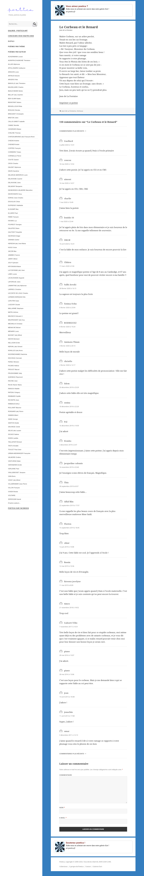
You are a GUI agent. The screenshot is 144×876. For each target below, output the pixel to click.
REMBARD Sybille (14, 396)
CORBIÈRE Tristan (14, 152)
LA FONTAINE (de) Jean (16, 270)
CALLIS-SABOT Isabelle (16, 121)
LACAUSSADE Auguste (16, 278)
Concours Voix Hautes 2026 (21, 36)
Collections (63, 866)
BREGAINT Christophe (16, 114)
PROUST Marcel (13, 369)
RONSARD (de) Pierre (15, 411)
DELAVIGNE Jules (14, 182)
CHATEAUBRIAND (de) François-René (21, 136)
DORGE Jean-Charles (15, 198)
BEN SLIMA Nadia (14, 98)
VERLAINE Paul (13, 468)
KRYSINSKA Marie (14, 266)
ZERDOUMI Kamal (14, 499)
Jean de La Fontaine (69, 111)
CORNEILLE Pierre (14, 156)
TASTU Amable (13, 446)
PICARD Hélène (13, 365)
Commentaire (65, 775)
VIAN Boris (11, 476)
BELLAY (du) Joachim (15, 95)
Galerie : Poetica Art (18, 30)
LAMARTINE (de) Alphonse (17, 285)
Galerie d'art (97, 866)
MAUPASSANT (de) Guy (16, 320)
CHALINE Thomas (14, 133)
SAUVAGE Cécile (14, 427)
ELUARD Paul (13, 213)
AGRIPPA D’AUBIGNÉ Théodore (19, 60)
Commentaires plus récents (71, 131)
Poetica (62, 862)
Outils (11, 41)
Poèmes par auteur (17, 52)
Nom (62, 807)
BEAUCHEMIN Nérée (15, 91)
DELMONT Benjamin (15, 186)
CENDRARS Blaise (14, 129)
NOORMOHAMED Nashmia (17, 354)
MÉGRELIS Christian (15, 324)
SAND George (13, 419)
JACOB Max (12, 251)
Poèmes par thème (16, 46)
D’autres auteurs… (14, 503)
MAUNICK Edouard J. (15, 316)
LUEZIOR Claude (14, 304)
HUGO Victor (12, 247)
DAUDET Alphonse (14, 167)
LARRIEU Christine (14, 289)
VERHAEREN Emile (15, 465)
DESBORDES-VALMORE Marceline (20, 190)
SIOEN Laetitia (13, 438)
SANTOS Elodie (13, 423)
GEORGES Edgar (14, 236)
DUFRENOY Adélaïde (15, 205)
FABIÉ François (13, 217)
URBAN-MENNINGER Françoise (19, 453)
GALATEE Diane (13, 228)
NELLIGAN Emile (14, 343)
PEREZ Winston (13, 362)
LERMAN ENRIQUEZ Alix (16, 297)
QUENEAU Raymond (15, 377)
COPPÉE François (14, 148)
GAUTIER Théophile (15, 232)
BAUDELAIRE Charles (15, 87)
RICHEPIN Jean (13, 400)
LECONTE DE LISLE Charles (18, 293)
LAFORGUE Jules (14, 282)
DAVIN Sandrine (13, 171)
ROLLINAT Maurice (14, 407)
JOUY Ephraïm (13, 262)
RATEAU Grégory (14, 392)
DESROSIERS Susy (15, 194)
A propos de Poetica (76, 866)
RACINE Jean (12, 381)
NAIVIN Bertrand (13, 339)
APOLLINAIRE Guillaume (16, 68)
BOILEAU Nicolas (14, 110)
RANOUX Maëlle (13, 388)
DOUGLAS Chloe (14, 201)
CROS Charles (13, 163)
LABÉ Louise (12, 274)
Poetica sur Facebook (18, 508)
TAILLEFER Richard (15, 442)
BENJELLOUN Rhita (15, 106)
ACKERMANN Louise (15, 56)
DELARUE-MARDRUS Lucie (18, 175)
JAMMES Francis (14, 255)
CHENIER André (13, 144)
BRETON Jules (13, 117)
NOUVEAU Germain (15, 358)
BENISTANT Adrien (14, 102)
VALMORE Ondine (14, 457)
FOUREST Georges (14, 224)
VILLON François (14, 487)
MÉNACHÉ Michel (14, 327)
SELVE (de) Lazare (14, 430)
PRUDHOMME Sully (15, 373)
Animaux (80, 111)
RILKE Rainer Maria (14, 385)
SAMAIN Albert (13, 415)
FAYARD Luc (12, 220)
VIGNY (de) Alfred (14, 480)
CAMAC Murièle (13, 125)
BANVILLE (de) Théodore (16, 83)
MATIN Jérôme (13, 312)
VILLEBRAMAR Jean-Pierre (17, 484)
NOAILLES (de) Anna (15, 350)
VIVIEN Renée (13, 491)
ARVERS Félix (13, 79)
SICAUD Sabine (13, 434)
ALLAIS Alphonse (14, 64)
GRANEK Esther (13, 239)
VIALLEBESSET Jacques (16, 472)
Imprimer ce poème (68, 102)
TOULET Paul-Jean (14, 449)
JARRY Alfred (12, 259)
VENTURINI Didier (14, 461)
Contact (88, 866)
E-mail (63, 818)
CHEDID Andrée (13, 140)
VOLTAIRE (11, 495)
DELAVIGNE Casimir (15, 179)
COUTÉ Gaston (13, 159)
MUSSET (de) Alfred (15, 335)
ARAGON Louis (13, 72)
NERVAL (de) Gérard (15, 346)
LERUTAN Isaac (13, 301)
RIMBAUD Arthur (14, 404)
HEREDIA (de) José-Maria (17, 243)
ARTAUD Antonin (14, 76)
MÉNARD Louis (13, 331)
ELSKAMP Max (13, 209)
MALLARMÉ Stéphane (15, 308)
